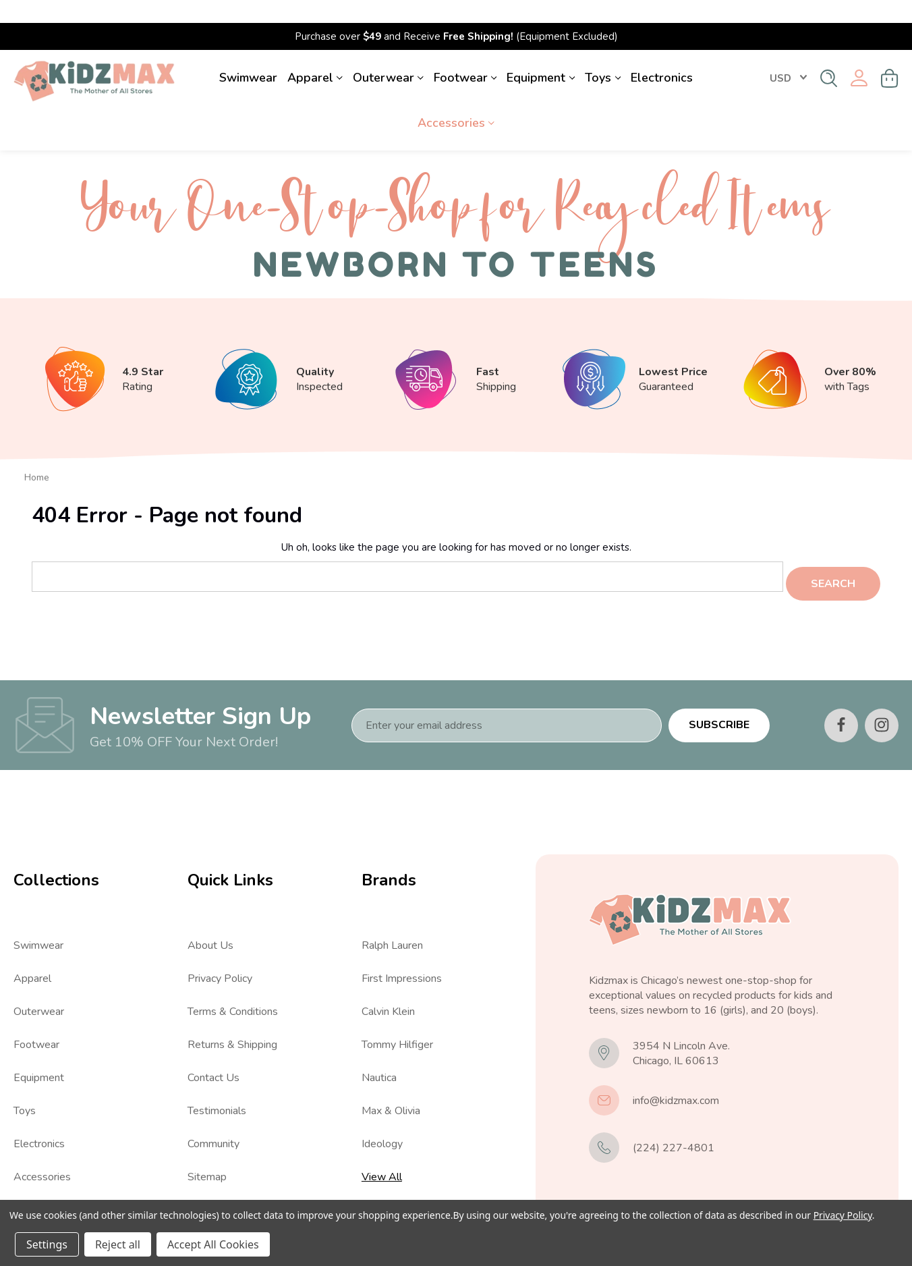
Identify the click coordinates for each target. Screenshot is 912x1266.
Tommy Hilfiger (397, 1016)
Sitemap (207, 1148)
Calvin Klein (388, 983)
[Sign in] (859, 55)
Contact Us (213, 1049)
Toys (603, 55)
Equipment (541, 55)
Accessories (456, 100)
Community (213, 1115)
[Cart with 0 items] (890, 55)
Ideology (382, 1115)
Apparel (315, 55)
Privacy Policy (220, 950)
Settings (46, 1244)
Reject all (117, 1244)
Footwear (465, 55)
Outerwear (388, 55)
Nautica (379, 1049)
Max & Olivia (391, 1082)
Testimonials (217, 1082)
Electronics (662, 55)
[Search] (828, 55)
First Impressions (402, 950)
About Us (210, 917)
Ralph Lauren (392, 917)
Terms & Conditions (233, 983)
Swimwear (248, 55)
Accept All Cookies (213, 1244)
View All (33, 1181)
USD (788, 55)
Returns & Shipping (232, 1016)
